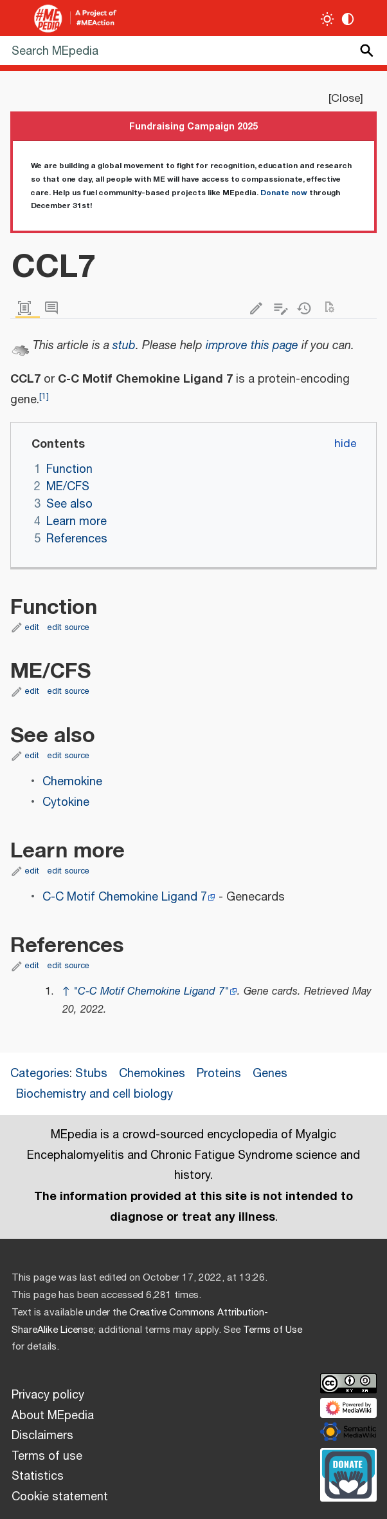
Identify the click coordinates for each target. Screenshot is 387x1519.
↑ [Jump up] (66, 992)
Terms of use (47, 1456)
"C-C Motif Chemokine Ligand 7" (151, 992)
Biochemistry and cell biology (94, 1094)
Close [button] (345, 98)
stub (124, 346)
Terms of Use (272, 1330)
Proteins (219, 1074)
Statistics (38, 1476)
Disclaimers (42, 1436)
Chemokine (72, 782)
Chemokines (152, 1074)
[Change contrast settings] (348, 19)
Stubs (91, 1074)
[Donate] (348, 1473)
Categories (39, 1074)
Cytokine (65, 803)
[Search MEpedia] (193, 50)
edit (32, 627)
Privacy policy (48, 1395)
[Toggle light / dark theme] (327, 19)
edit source (68, 627)
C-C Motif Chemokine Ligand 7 (124, 897)
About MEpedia (53, 1416)
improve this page (252, 346)
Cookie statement (60, 1497)
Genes (270, 1074)
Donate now (283, 192)
